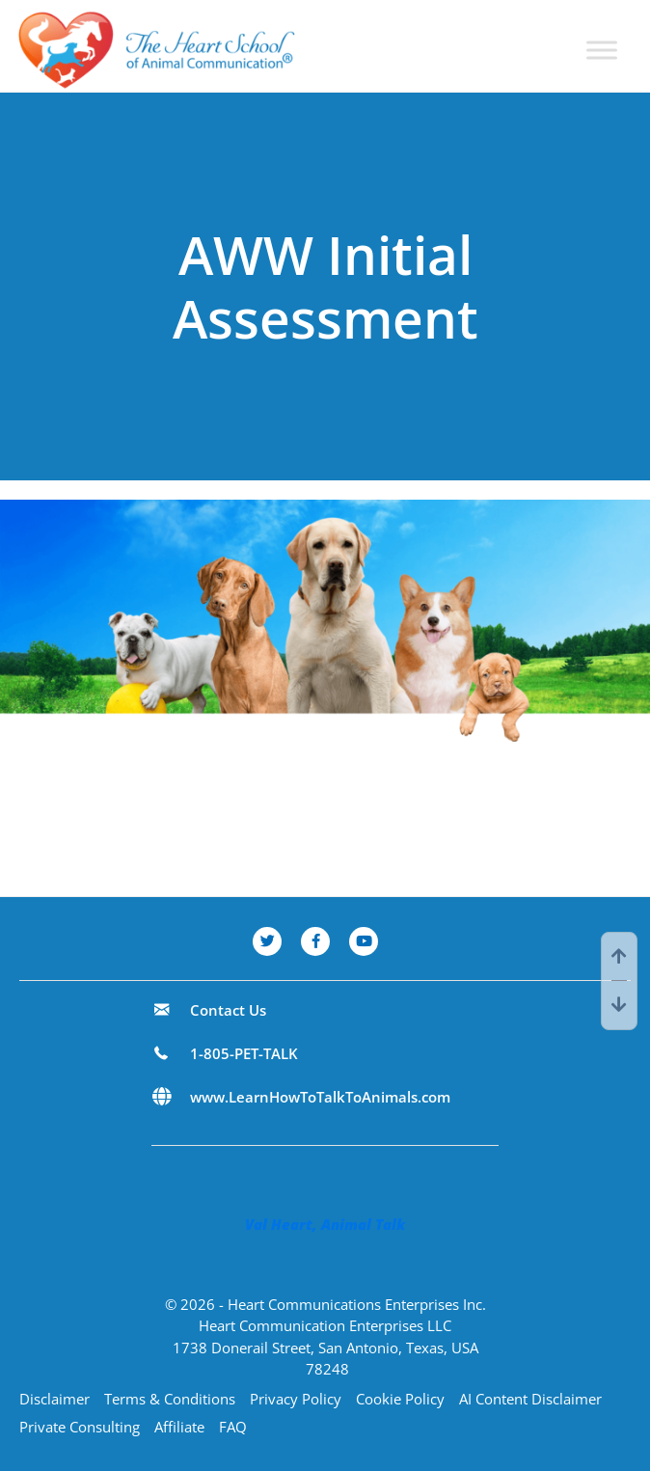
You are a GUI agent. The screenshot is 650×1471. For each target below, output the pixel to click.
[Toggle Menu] (601, 50)
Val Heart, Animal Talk (325, 1224)
